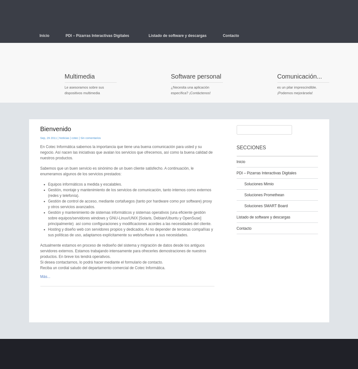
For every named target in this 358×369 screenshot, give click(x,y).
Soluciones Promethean (264, 195)
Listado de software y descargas (177, 35)
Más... (45, 276)
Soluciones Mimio (259, 184)
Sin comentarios (91, 138)
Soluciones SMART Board (266, 206)
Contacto (231, 35)
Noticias (64, 138)
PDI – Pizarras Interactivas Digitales (100, 35)
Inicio (44, 35)
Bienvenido (55, 129)
